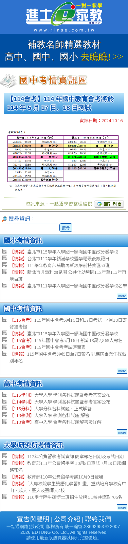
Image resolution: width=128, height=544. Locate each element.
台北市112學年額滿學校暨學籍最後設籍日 (59, 258)
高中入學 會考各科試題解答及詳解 (56, 422)
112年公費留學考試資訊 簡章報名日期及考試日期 (67, 456)
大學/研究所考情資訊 (33, 445)
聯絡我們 (98, 519)
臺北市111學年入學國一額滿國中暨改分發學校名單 (68, 285)
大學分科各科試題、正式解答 (51, 408)
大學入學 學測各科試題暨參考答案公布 (60, 395)
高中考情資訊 (23, 383)
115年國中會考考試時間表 (48, 347)
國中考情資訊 (23, 308)
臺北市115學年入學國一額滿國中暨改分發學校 (64, 251)
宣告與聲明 (33, 519)
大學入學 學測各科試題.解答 (49, 415)
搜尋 (66, 227)
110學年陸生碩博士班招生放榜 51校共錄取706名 (66, 497)
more (122, 295)
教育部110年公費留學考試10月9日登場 (56, 476)
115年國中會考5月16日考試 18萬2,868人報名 (66, 340)
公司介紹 (67, 519)
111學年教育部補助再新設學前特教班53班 (60, 265)
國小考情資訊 (23, 240)
